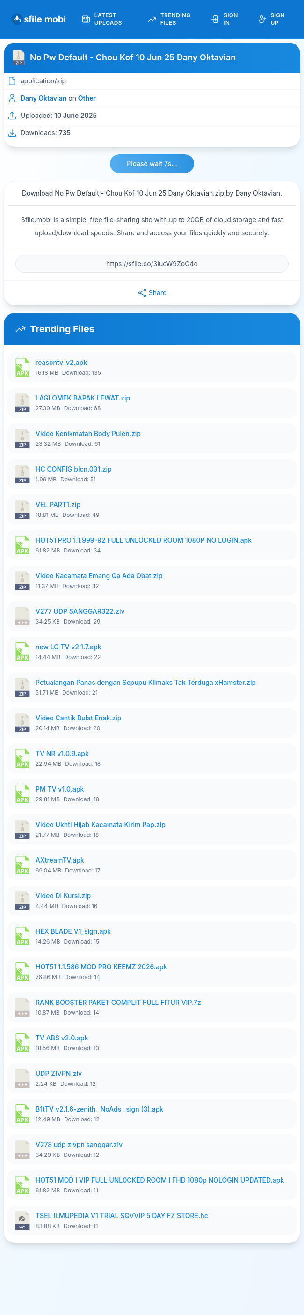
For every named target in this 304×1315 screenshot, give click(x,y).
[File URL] (152, 264)
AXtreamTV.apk (60, 860)
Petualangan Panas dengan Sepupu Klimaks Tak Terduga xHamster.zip (146, 682)
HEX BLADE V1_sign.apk (73, 931)
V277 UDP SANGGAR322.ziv (80, 611)
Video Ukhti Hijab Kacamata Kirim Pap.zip (101, 824)
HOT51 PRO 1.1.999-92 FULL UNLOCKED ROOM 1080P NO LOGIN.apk (144, 540)
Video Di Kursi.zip (63, 896)
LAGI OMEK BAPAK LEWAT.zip (83, 398)
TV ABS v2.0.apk (62, 1038)
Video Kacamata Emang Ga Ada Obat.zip (99, 576)
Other (87, 98)
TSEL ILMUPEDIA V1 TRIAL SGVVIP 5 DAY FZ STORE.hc (122, 1216)
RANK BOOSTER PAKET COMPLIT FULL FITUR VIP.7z (118, 1002)
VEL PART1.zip (58, 505)
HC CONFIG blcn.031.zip (74, 469)
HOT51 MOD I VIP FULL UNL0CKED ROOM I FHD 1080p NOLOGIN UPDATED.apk (160, 1180)
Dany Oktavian (43, 98)
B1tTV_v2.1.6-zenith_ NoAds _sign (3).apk (99, 1109)
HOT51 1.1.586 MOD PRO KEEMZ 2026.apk (101, 967)
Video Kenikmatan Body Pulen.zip (88, 433)
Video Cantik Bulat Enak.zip (79, 718)
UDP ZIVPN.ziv (59, 1073)
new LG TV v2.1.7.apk (68, 647)
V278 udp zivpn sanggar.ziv (79, 1144)
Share (152, 293)
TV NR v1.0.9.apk (62, 753)
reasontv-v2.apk (61, 362)
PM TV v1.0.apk (60, 789)
